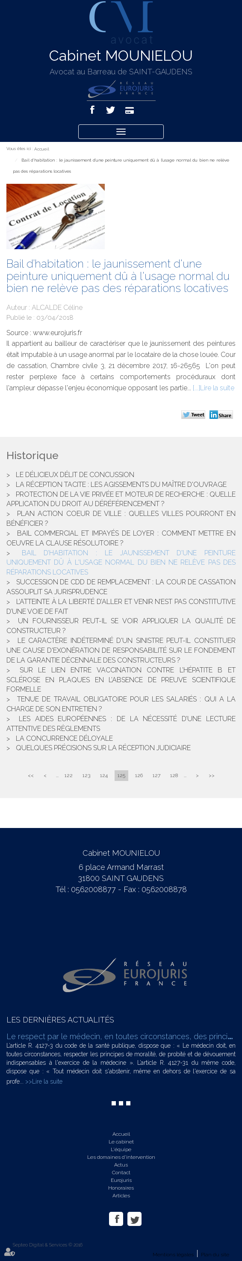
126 (139, 775)
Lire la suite (217, 388)
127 (156, 775)
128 (174, 775)
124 (104, 775)
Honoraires (121, 1188)
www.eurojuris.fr (57, 333)
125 (121, 775)
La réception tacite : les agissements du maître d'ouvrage (121, 484)
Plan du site (215, 1255)
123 (86, 775)
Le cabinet (121, 1142)
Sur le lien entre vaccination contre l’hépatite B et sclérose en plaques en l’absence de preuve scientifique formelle (121, 680)
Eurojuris (121, 1180)
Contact (121, 1173)
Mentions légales (173, 1255)
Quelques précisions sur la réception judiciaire (103, 748)
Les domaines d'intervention (121, 1157)
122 (69, 775)
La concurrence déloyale (64, 738)
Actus (121, 1165)
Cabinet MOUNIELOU (121, 55)
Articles (121, 1196)
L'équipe (121, 1149)
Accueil (41, 149)
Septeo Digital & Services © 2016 (48, 1245)
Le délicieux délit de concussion (75, 475)
